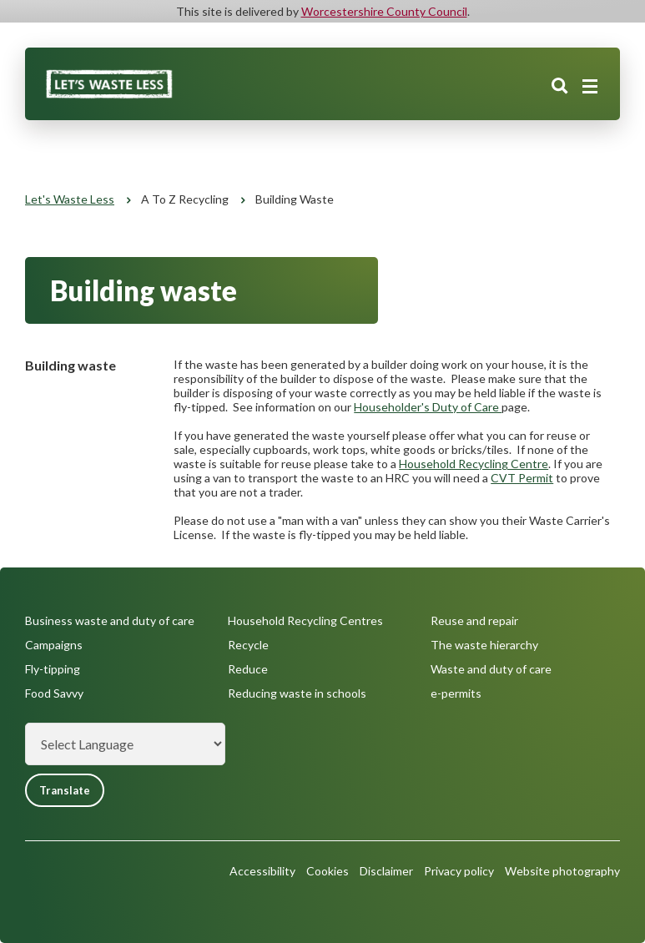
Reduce (248, 669)
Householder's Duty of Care (427, 407)
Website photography (562, 871)
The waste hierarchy (484, 645)
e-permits (456, 693)
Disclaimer (386, 871)
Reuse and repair (474, 620)
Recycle (248, 645)
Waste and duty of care (491, 669)
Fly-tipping (52, 669)
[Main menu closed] (590, 86)
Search (560, 86)
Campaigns (54, 645)
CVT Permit (522, 478)
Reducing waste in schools (297, 693)
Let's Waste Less (69, 199)
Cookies (327, 871)
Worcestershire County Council (384, 11)
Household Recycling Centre (473, 463)
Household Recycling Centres (305, 620)
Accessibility (262, 871)
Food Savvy (54, 693)
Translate (64, 790)
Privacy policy (459, 871)
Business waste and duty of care (109, 620)
